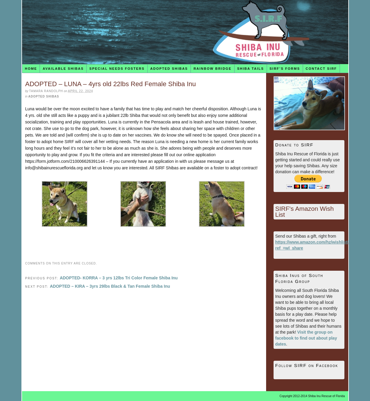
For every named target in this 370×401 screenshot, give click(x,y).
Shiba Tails (250, 68)
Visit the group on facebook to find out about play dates (306, 338)
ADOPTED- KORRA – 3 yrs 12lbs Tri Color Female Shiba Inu (119, 277)
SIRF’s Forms (285, 68)
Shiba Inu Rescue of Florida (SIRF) (185, 32)
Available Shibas (63, 68)
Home (31, 68)
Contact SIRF (321, 68)
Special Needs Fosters (116, 68)
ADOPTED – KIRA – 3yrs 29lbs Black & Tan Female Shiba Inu (110, 286)
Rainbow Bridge (212, 68)
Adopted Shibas (169, 68)
